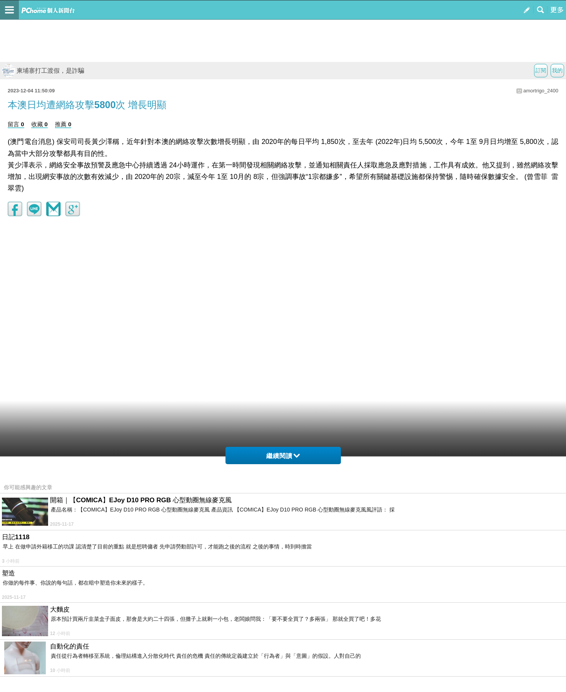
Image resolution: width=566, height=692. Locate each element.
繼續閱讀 (283, 455)
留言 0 (16, 124)
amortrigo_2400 (540, 91)
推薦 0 (63, 124)
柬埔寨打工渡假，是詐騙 (43, 70)
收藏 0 (39, 124)
